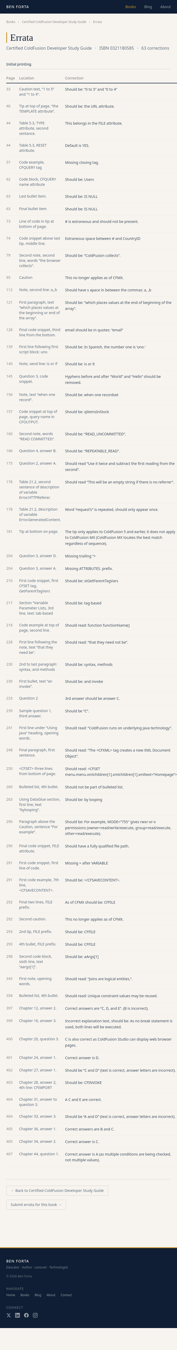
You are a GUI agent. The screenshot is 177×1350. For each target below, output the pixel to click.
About (165, 6)
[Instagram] (35, 1315)
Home (10, 1295)
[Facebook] (26, 1315)
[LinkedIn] (17, 1315)
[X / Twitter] (8, 1315)
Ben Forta (17, 6)
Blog (148, 6)
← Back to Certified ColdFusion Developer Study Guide (57, 1190)
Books (130, 6)
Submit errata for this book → (36, 1204)
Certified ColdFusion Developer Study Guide (54, 22)
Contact (66, 1295)
